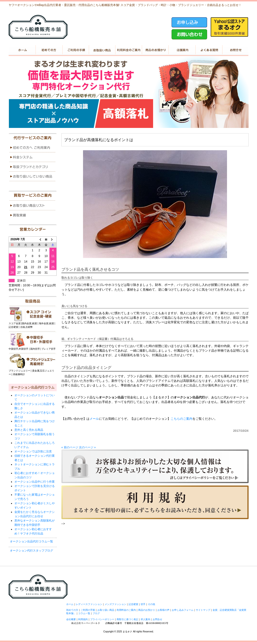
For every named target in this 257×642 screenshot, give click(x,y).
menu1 (33, 147)
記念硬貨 (133, 604)
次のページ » (87, 447)
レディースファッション (89, 604)
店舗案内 (181, 50)
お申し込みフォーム (182, 610)
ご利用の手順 (75, 50)
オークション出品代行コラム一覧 (31, 541)
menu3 (33, 167)
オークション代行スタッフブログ (31, 550)
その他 (151, 604)
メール (94, 418)
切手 (143, 604)
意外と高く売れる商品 (28, 430)
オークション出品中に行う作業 (34, 481)
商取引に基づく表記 (127, 619)
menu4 (33, 176)
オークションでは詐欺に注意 (33, 451)
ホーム (22, 50)
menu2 (33, 157)
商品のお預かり (155, 50)
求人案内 (145, 619)
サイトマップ (203, 610)
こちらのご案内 (181, 418)
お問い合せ (235, 50)
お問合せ (157, 619)
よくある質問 (208, 50)
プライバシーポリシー (102, 619)
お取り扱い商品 (102, 50)
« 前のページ (69, 447)
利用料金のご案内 (128, 50)
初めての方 (48, 50)
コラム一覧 (84, 613)
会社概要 (71, 619)
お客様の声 (163, 610)
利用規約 (83, 619)
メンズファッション (115, 604)
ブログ (96, 613)
